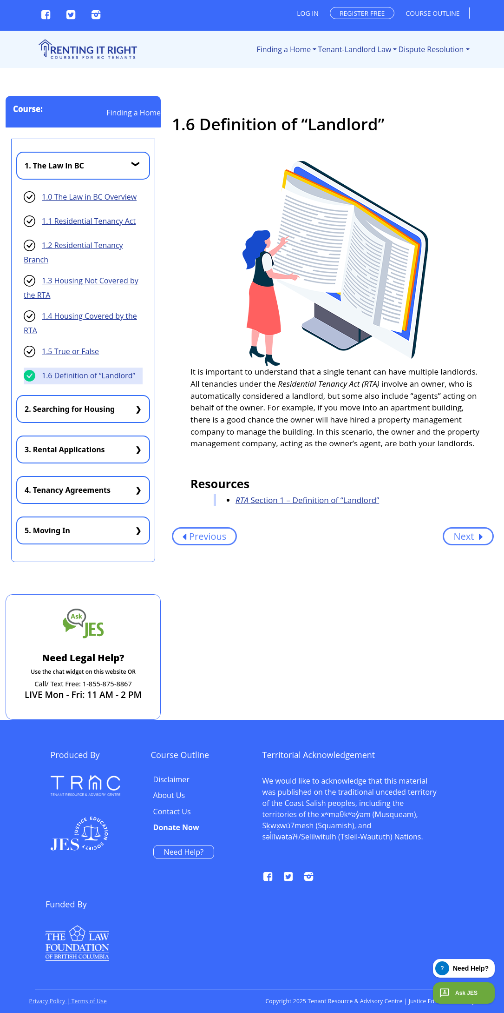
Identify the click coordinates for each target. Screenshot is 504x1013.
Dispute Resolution (431, 49)
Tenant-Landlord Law (355, 49)
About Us (376, 795)
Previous (204, 536)
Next (468, 536)
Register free (362, 13)
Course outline (433, 13)
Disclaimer (378, 780)
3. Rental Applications (65, 449)
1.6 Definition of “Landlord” (88, 375)
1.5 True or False (70, 351)
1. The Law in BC (54, 166)
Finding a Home (283, 49)
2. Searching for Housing (70, 409)
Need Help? (390, 852)
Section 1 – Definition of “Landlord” (307, 500)
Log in (307, 13)
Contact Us (378, 812)
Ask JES (458, 993)
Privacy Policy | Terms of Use (68, 1001)
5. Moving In (47, 530)
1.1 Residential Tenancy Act (89, 221)
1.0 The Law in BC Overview (89, 197)
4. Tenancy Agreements (68, 490)
